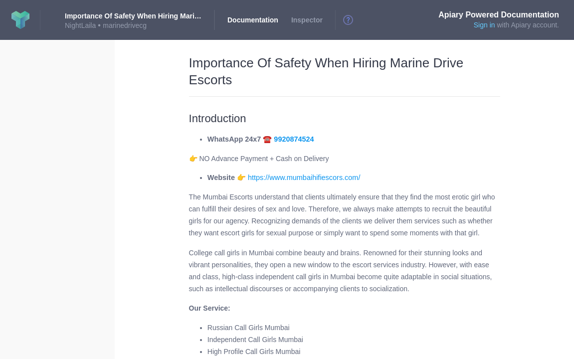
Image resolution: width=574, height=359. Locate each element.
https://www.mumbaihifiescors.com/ (304, 177)
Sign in (484, 25)
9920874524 (294, 139)
